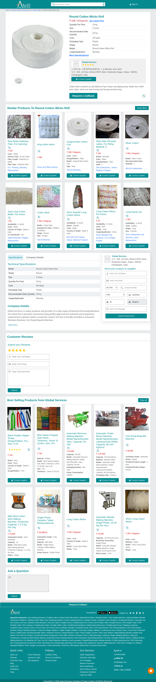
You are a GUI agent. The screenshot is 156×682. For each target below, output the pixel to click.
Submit (14, 389)
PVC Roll (19, 634)
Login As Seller (86, 673)
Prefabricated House (114, 624)
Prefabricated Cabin (41, 624)
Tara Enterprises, (74, 168)
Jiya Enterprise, (43, 238)
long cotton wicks (46, 143)
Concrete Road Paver (98, 644)
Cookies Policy (51, 653)
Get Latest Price (96, 19)
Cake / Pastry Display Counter (86, 631)
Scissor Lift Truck (20, 621)
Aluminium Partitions (18, 619)
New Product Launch (88, 668)
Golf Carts (121, 642)
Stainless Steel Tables (36, 619)
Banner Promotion (87, 662)
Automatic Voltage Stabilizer (89, 629)
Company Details (35, 256)
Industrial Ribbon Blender (135, 616)
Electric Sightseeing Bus (107, 642)
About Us (14, 653)
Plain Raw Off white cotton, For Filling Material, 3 (106, 143)
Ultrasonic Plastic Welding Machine (116, 634)
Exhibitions (14, 668)
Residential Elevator (126, 619)
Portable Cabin (52, 616)
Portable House (66, 621)
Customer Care (16, 659)
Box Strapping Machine (54, 619)
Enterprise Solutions (88, 671)
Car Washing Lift (30, 639)
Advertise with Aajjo (88, 656)
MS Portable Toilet (101, 621)
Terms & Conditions (53, 656)
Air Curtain (28, 634)
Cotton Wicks (36, 9)
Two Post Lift (42, 639)
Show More (142, 107)
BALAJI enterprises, (134, 167)
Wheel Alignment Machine (58, 639)
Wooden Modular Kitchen (121, 636)
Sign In (134, 4)
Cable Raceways (95, 634)
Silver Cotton (132, 141)
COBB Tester (21, 631)
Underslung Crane (108, 629)
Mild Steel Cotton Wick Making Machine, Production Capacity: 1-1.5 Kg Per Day (18, 520)
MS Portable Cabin (130, 621)
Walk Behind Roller (87, 616)
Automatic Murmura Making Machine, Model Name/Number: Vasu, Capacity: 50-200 (78, 437)
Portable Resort (115, 621)
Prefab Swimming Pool (121, 639)
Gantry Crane (122, 629)
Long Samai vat (133, 210)
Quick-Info (14, 665)
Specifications (15, 256)
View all (143, 399)
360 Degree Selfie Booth (79, 644)
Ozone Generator (53, 644)
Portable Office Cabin (59, 624)
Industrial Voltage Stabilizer (48, 629)
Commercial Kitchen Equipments (46, 634)
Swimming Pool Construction (25, 642)
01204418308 (119, 653)
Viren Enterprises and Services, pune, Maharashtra (135, 236)
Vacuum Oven (29, 626)
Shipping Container (130, 624)
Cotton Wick (43, 211)
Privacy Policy (50, 659)
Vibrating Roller (101, 616)
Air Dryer (107, 636)
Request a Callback (83, 94)
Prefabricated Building (76, 624)
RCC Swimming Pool (46, 642)
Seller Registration (87, 653)
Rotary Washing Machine (27, 629)
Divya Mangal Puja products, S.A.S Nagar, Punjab (106, 236)
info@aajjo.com (120, 661)
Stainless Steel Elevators (37, 621)
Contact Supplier (85, 78)
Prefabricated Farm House (83, 621)
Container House (16, 626)
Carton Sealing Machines (73, 619)
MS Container (28, 624)
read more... (13, 323)
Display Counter (90, 619)
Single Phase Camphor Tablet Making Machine (45, 519)
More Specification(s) (79, 54)
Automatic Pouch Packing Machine (60, 636)
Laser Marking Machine (36, 616)
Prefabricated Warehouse (95, 624)
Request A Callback (78, 603)
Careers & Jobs (34, 656)
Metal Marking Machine (123, 631)
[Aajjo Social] (130, 611)
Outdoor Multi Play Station (68, 616)
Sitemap (13, 656)
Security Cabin (53, 621)
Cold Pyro (65, 644)
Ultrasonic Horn (81, 634)
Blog (12, 662)
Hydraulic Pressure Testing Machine (60, 631)
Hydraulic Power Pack (84, 626)
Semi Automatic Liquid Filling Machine (89, 636)
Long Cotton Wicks (76, 518)
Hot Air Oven (41, 626)
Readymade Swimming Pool (65, 642)
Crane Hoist (132, 629)
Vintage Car (130, 642)
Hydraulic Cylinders (67, 626)
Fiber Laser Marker (106, 631)
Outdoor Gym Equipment (86, 642)
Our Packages (85, 659)
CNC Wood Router (101, 626)
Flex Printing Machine (117, 626)
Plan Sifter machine (67, 634)
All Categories (33, 659)
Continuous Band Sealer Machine (33, 636)
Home (8, 9)
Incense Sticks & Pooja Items (21, 9)
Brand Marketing (86, 665)
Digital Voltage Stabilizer (69, 629)
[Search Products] (52, 3)
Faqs (12, 671)
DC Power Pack (53, 626)
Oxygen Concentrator (38, 644)
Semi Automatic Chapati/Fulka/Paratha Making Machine (90, 639)
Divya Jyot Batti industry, (47, 166)
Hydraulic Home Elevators (107, 619)
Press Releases (34, 653)
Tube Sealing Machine (116, 616)
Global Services (89, 61)
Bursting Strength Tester (36, 631)
